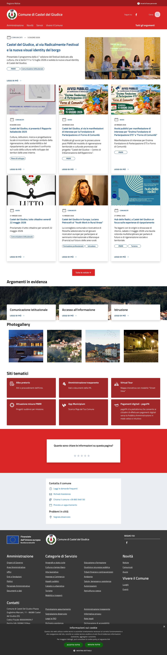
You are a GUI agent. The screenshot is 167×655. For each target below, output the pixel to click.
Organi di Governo (15, 562)
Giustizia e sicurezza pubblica (97, 567)
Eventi (125, 589)
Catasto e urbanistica (54, 585)
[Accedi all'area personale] (147, 3)
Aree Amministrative (16, 567)
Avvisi (67, 119)
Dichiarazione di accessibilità (96, 623)
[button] (83, 650)
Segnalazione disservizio (56, 613)
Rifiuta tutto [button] (94, 645)
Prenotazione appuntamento (58, 609)
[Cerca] (157, 14)
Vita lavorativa (51, 571)
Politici (10, 581)
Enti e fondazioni (14, 576)
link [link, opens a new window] (108, 639)
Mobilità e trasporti (53, 595)
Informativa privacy (92, 613)
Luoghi (126, 584)
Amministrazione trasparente (97, 609)
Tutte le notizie (83, 272)
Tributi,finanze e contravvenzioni (98, 571)
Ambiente (88, 576)
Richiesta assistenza (54, 623)
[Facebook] (133, 14)
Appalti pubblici (52, 581)
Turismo (48, 590)
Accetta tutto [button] (73, 645)
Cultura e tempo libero (55, 567)
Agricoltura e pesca (92, 590)
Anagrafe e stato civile (55, 562)
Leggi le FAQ (50, 618)
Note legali (89, 618)
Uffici (9, 571)
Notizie (126, 562)
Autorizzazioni (90, 585)
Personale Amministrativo (18, 585)
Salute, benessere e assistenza (97, 581)
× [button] (164, 627)
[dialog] (83, 639)
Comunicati (17, 37)
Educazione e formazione (95, 562)
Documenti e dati (14, 590)
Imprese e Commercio (54, 576)
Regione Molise (13, 3)
